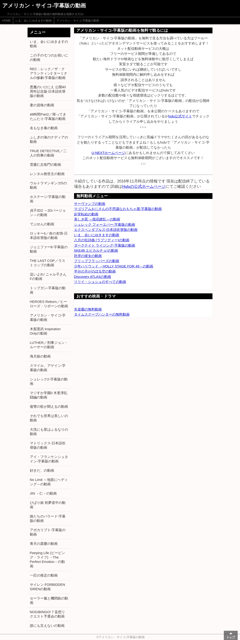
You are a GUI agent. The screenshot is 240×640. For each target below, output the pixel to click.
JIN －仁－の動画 (43, 493)
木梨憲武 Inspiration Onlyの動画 (45, 331)
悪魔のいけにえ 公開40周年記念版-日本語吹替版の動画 (48, 91)
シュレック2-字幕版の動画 (49, 381)
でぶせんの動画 (42, 224)
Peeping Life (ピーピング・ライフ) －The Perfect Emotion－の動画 (47, 559)
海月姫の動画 (40, 356)
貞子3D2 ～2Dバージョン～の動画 (48, 212)
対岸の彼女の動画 (88, 256)
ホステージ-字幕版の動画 (48, 199)
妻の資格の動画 (42, 105)
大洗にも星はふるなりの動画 (49, 431)
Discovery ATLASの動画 (92, 277)
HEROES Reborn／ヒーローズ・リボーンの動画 (49, 304)
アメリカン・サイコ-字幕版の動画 (77, 20)
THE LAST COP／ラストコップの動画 (47, 263)
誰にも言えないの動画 (47, 625)
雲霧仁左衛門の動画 (45, 164)
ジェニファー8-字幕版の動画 (49, 249)
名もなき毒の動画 (44, 128)
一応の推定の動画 (44, 575)
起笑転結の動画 (86, 214)
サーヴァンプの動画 (89, 204)
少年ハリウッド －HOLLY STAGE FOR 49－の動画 (113, 266)
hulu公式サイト (180, 116)
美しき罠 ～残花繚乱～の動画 (97, 219)
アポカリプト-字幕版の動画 (48, 532)
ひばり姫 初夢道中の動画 (47, 505)
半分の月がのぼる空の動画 (95, 271)
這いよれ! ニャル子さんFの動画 (48, 276)
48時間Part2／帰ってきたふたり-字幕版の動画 (48, 116)
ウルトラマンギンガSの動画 (48, 185)
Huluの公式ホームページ (143, 186)
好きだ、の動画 (42, 470)
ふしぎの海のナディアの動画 (49, 139)
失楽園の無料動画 (88, 309)
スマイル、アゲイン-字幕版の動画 (48, 368)
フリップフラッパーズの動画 (96, 261)
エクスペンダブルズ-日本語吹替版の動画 (106, 230)
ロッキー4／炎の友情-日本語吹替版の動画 (49, 235)
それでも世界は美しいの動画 (49, 418)
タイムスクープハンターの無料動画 (102, 314)
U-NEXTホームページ (108, 153)
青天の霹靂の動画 (44, 544)
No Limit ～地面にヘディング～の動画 (49, 482)
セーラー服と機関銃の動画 (49, 600)
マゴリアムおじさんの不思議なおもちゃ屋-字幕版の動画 (118, 209)
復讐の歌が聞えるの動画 (49, 406)
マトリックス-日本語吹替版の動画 (48, 445)
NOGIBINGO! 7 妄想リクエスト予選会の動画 (47, 614)
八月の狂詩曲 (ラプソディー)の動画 (101, 240)
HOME (6, 20)
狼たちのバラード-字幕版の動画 (48, 518)
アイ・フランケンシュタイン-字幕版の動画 (49, 459)
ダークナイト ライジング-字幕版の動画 (104, 245)
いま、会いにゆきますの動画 (34, 20)
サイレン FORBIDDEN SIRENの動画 (47, 587)
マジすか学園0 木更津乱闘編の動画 (49, 395)
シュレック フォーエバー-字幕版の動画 (104, 224)
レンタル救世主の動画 (47, 174)
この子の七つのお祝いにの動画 (49, 57)
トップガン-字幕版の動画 (48, 290)
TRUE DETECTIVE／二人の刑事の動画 (48, 153)
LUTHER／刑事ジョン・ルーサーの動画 (49, 345)
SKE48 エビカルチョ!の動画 (96, 250)
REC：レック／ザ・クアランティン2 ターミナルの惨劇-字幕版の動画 (49, 73)
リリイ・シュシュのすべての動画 (100, 282)
